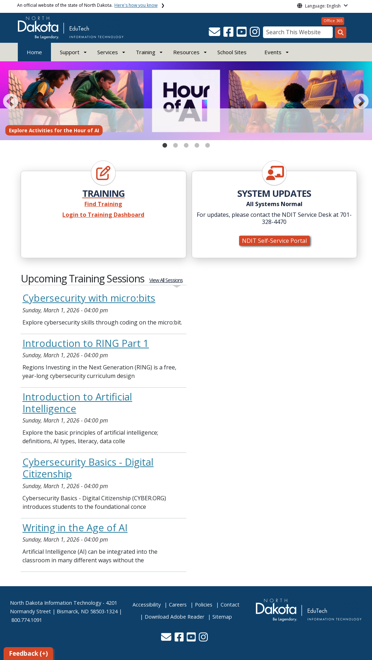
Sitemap (222, 616)
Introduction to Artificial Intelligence (77, 402)
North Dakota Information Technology (55, 602)
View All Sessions (166, 280)
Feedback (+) (28, 653)
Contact (230, 604)
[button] (215, 34)
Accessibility (147, 604)
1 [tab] (164, 143)
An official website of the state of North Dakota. (87, 5)
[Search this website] (340, 32)
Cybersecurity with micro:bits (88, 298)
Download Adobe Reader (174, 616)
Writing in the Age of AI (75, 527)
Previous (9, 100)
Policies (203, 604)
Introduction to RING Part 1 (85, 343)
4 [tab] (196, 143)
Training (145, 52)
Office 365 (333, 20)
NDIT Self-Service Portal (274, 241)
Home (34, 52)
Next (359, 100)
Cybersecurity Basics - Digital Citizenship (88, 467)
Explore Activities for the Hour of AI (54, 130)
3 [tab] (186, 143)
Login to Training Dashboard (103, 215)
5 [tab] (207, 143)
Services (107, 52)
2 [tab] (175, 143)
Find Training (103, 204)
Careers (178, 604)
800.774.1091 (26, 619)
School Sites (232, 52)
